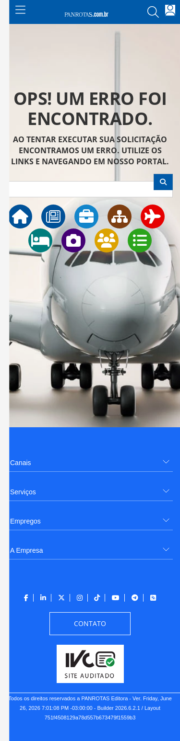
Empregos (25, 521)
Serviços (23, 492)
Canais (20, 463)
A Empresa (26, 550)
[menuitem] (90, 459)
